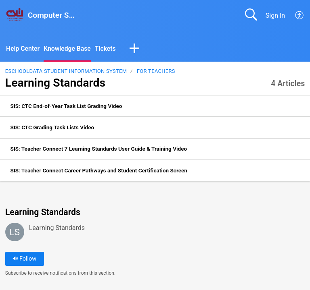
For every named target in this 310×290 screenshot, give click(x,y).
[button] (136, 49)
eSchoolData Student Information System (66, 71)
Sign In (275, 15)
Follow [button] (24, 259)
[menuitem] (300, 15)
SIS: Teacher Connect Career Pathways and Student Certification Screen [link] (98, 170)
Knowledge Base (68, 48)
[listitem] (155, 106)
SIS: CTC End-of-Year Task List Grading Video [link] (66, 106)
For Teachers (156, 71)
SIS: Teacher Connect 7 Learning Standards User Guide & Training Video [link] (98, 149)
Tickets (107, 48)
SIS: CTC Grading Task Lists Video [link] (52, 127)
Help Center (23, 48)
